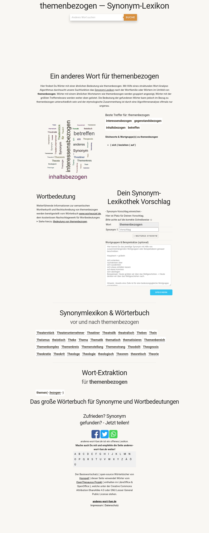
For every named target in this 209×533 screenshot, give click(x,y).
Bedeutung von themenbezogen (70, 221)
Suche (130, 17)
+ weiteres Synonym (146, 236)
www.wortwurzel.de (90, 213)
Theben (142, 332)
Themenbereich (154, 340)
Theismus (43, 340)
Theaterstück (45, 332)
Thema (83, 340)
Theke (72, 340)
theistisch (58, 340)
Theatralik (109, 332)
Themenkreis (70, 346)
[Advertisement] (104, 47)
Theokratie (43, 354)
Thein (153, 332)
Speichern (161, 292)
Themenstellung (92, 346)
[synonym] (139, 229)
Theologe (73, 354)
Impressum (96, 505)
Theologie (89, 354)
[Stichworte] (138, 265)
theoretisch (138, 354)
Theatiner (93, 332)
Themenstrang (115, 346)
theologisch (106, 354)
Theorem (122, 354)
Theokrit (59, 354)
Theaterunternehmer (70, 332)
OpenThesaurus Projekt (89, 482)
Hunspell (84, 478)
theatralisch (126, 332)
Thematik (96, 340)
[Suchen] (97, 17)
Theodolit (134, 346)
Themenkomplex (47, 346)
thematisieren (132, 340)
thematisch (113, 340)
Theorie (153, 354)
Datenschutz (112, 505)
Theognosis (151, 346)
